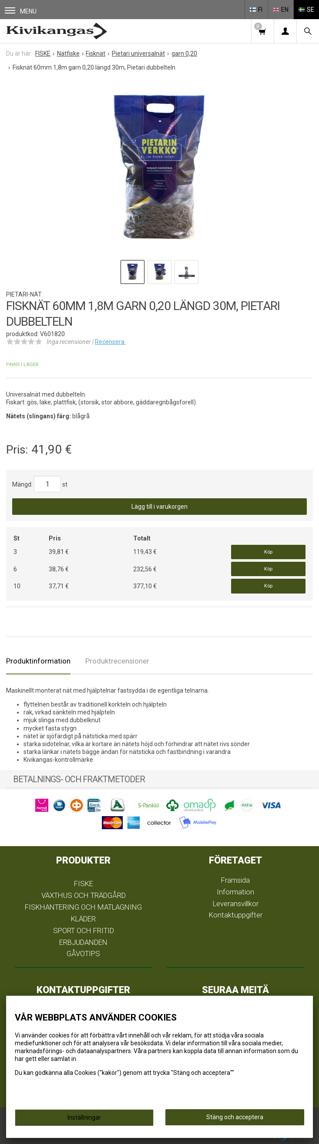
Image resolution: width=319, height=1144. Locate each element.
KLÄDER (83, 918)
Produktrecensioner (117, 661)
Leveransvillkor (236, 903)
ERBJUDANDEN (83, 942)
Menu (21, 11)
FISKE (83, 883)
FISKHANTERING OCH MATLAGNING (83, 907)
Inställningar (84, 1117)
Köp (268, 552)
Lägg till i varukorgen (159, 506)
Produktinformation (38, 661)
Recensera (110, 341)
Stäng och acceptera (234, 1117)
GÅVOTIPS (83, 953)
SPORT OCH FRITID (83, 930)
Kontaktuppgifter (235, 915)
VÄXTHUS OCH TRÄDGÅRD (83, 895)
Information (235, 891)
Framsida (235, 880)
